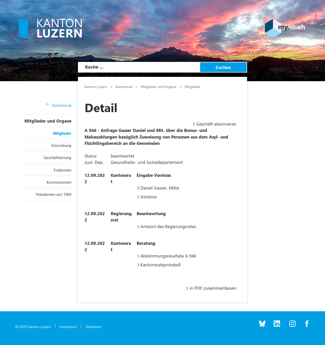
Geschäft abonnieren (216, 124)
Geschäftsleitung (57, 157)
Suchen (223, 67)
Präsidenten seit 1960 (53, 194)
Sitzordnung (61, 145)
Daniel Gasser (153, 188)
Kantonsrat (58, 105)
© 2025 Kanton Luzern (33, 326)
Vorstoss (148, 196)
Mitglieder (62, 133)
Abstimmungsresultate (162, 255)
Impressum (68, 326)
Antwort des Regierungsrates (168, 226)
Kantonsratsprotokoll (160, 264)
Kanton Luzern (96, 86)
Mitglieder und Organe (47, 121)
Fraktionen (62, 169)
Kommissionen (59, 182)
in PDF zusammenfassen (213, 288)
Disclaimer (93, 326)
